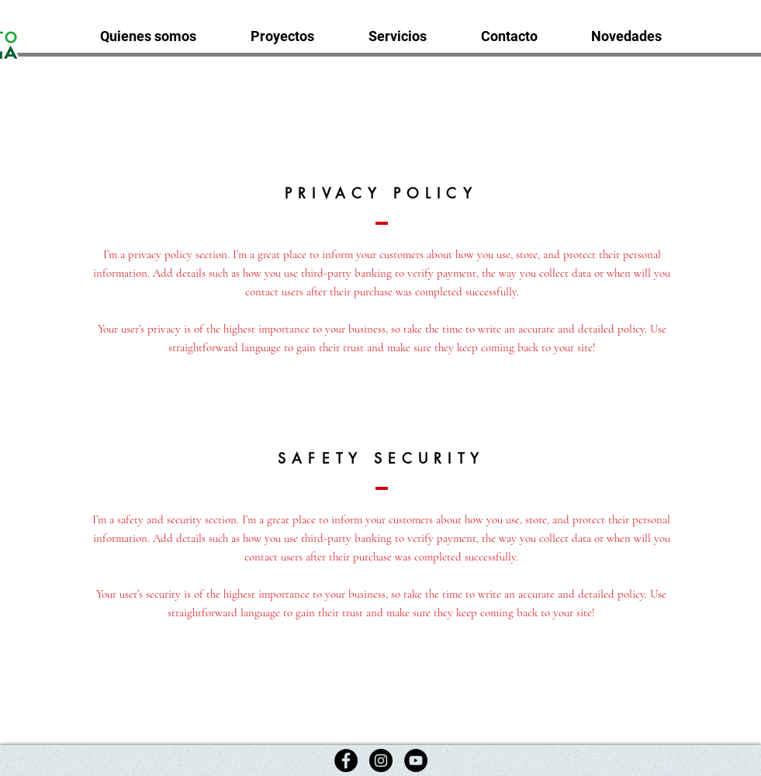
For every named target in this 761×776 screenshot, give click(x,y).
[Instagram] (381, 760)
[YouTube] (415, 760)
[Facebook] (346, 760)
